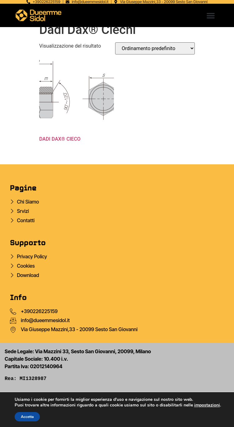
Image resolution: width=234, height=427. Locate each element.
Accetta (27, 416)
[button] (210, 15)
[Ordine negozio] (155, 48)
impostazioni (207, 405)
